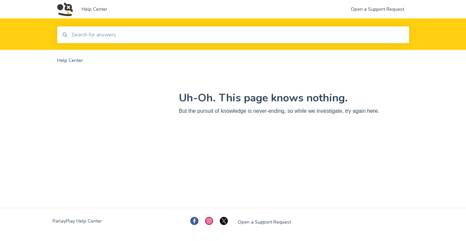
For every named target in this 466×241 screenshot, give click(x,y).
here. (373, 111)
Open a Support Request (264, 222)
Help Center (94, 9)
